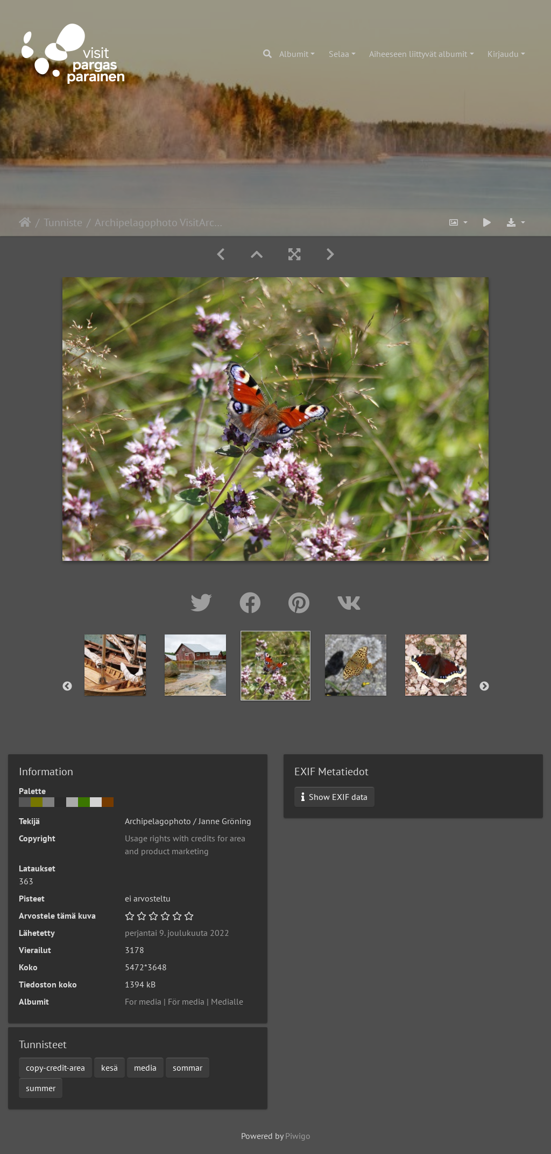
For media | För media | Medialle (184, 1001)
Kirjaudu (503, 53)
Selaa (339, 53)
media (145, 1067)
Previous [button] (67, 686)
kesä (109, 1067)
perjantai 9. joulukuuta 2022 (177, 932)
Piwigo (297, 1135)
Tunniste (63, 222)
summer (40, 1088)
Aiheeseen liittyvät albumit (418, 53)
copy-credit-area (55, 1067)
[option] (115, 665)
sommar (187, 1067)
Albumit (293, 53)
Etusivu (25, 222)
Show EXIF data (334, 796)
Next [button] (484, 686)
